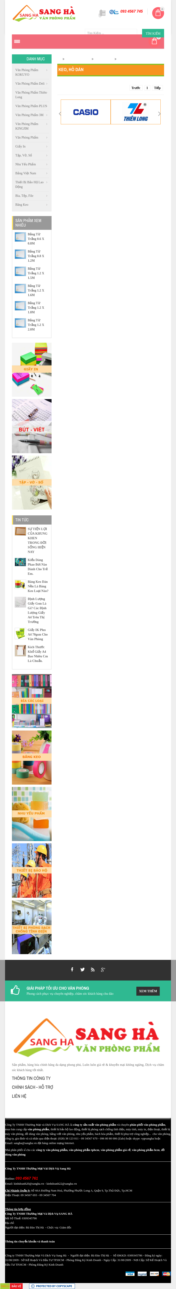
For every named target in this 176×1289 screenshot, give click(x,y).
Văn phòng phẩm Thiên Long (31, 95)
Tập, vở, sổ (23, 155)
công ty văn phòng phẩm (51, 1150)
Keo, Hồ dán (104, 59)
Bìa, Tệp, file (24, 195)
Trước (135, 88)
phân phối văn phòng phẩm (147, 1124)
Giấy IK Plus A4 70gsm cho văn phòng (38, 634)
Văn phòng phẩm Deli (29, 83)
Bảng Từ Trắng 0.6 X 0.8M (36, 239)
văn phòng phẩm (38, 1129)
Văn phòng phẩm (26, 137)
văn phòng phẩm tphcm (84, 1150)
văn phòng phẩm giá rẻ (116, 1150)
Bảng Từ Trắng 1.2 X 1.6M (36, 290)
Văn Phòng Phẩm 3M (29, 115)
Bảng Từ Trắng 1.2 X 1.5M (36, 273)
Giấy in (20, 146)
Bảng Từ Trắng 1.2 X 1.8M (36, 307)
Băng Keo (21, 204)
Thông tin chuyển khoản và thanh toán (30, 1241)
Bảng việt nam (25, 173)
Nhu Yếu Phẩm (25, 164)
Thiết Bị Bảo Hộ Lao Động (29, 185)
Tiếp (157, 88)
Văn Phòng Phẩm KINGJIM (26, 126)
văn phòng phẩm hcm (146, 1150)
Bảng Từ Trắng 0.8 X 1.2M (36, 256)
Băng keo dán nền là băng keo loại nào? (38, 586)
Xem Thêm (148, 991)
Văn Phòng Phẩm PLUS (31, 106)
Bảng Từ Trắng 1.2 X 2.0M (36, 325)
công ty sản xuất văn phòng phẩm (94, 1124)
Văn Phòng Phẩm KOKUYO (26, 72)
